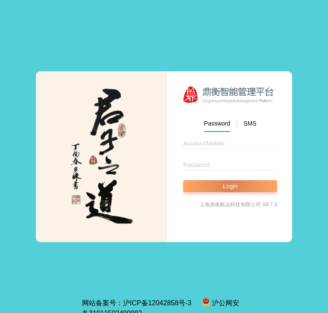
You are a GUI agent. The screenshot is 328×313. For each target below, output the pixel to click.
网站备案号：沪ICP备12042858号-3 (136, 303)
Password (217, 123)
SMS (249, 123)
